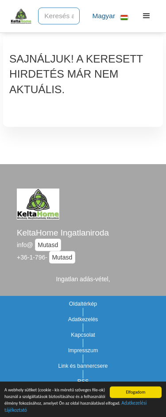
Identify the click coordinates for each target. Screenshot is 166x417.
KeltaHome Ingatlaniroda (63, 232)
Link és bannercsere (83, 366)
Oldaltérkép (83, 304)
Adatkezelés (83, 319)
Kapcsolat (83, 335)
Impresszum (83, 350)
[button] (106, 16)
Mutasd (48, 244)
